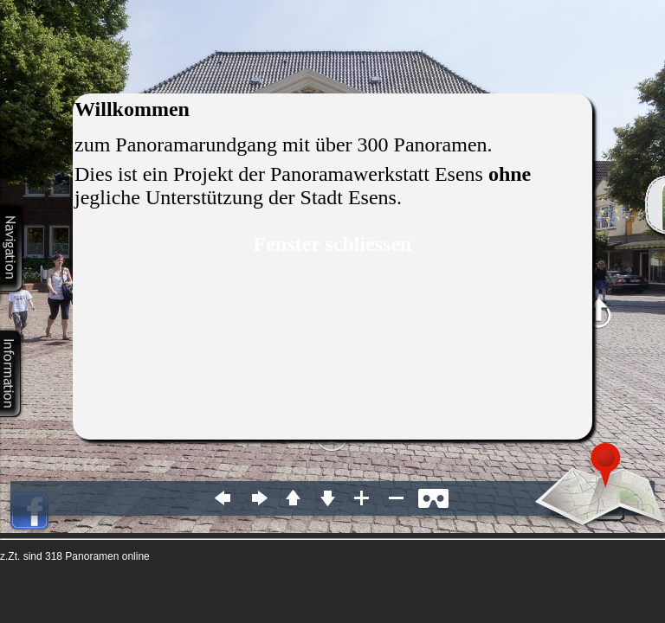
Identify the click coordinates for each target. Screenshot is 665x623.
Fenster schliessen (333, 244)
